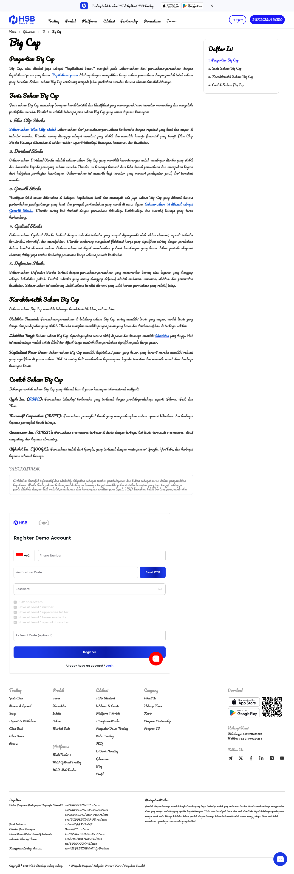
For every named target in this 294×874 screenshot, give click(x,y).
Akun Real (16, 728)
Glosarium (29, 31)
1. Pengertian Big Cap (223, 60)
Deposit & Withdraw (22, 720)
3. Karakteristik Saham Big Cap (230, 76)
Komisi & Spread (20, 705)
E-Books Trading (107, 751)
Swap (12, 713)
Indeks (57, 713)
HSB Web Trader (64, 769)
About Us (150, 698)
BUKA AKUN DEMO (267, 19)
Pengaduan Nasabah (134, 865)
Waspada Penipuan (81, 865)
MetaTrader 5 (62, 754)
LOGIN (237, 20)
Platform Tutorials (108, 713)
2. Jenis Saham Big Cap (224, 68)
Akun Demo (16, 736)
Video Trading (105, 736)
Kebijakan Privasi (102, 865)
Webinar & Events (107, 705)
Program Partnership (157, 720)
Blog (99, 766)
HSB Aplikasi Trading (67, 762)
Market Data (61, 728)
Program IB (152, 728)
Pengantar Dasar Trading (112, 728)
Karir (148, 713)
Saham (57, 720)
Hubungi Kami (153, 705)
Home (12, 31)
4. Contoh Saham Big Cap (226, 85)
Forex (56, 698)
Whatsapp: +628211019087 (245, 733)
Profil (100, 773)
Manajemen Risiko (107, 720)
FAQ (99, 743)
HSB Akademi (105, 698)
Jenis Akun (16, 698)
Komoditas (59, 705)
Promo (171, 21)
